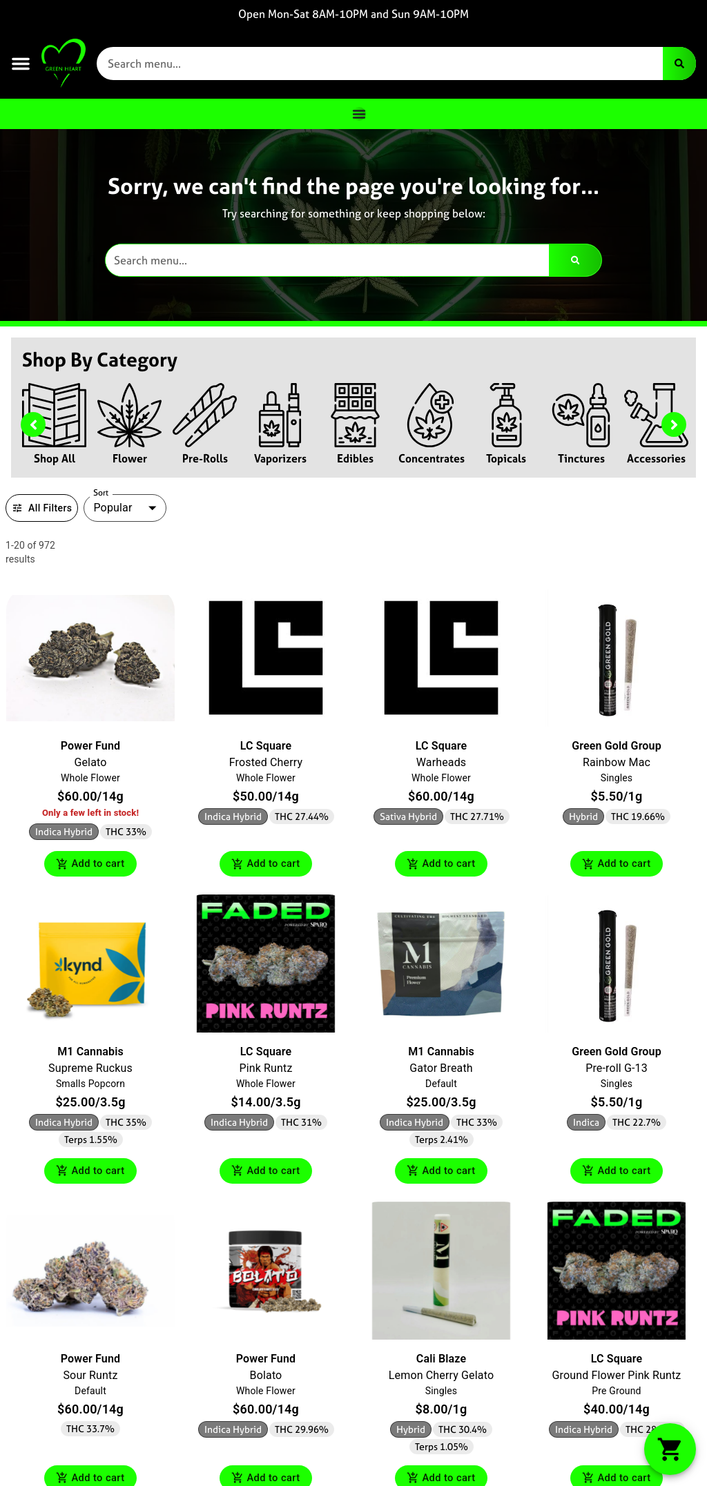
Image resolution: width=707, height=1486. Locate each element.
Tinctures (581, 458)
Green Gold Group (616, 745)
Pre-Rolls (205, 458)
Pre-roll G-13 (616, 1069)
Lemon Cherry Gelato (441, 1377)
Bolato (266, 1377)
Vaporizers (280, 458)
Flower (130, 458)
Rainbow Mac (616, 762)
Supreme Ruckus (90, 1069)
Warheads (441, 762)
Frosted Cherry (265, 762)
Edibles (355, 458)
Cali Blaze (441, 1360)
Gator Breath (440, 1069)
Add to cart (90, 864)
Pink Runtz (265, 1069)
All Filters (41, 508)
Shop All (54, 458)
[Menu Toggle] (359, 114)
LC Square (265, 745)
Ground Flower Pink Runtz (616, 1377)
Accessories (656, 458)
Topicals (506, 458)
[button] (20, 63)
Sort (101, 493)
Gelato (90, 762)
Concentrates (431, 458)
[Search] (679, 63)
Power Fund (90, 745)
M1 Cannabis (90, 1052)
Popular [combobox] (112, 507)
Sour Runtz (90, 1377)
